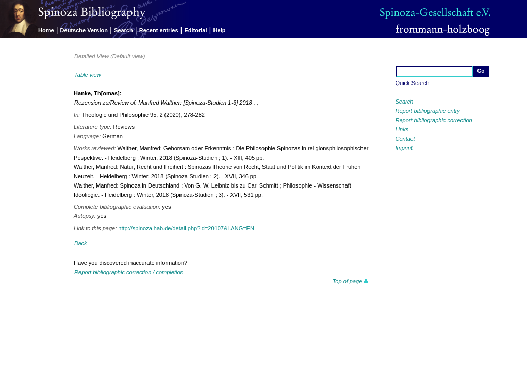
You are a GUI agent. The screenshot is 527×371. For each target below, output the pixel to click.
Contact (405, 139)
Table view (87, 75)
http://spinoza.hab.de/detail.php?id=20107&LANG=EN (186, 228)
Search (123, 30)
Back (80, 243)
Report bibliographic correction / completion (129, 272)
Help (219, 30)
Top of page (351, 281)
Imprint (404, 148)
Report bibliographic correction (434, 120)
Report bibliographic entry (428, 111)
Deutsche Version (84, 30)
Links (402, 129)
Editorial (196, 30)
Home (46, 30)
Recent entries (158, 30)
